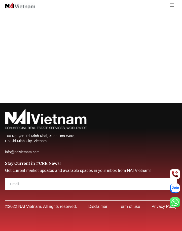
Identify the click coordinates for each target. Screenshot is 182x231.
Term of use (129, 206)
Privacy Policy (164, 206)
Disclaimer (97, 206)
